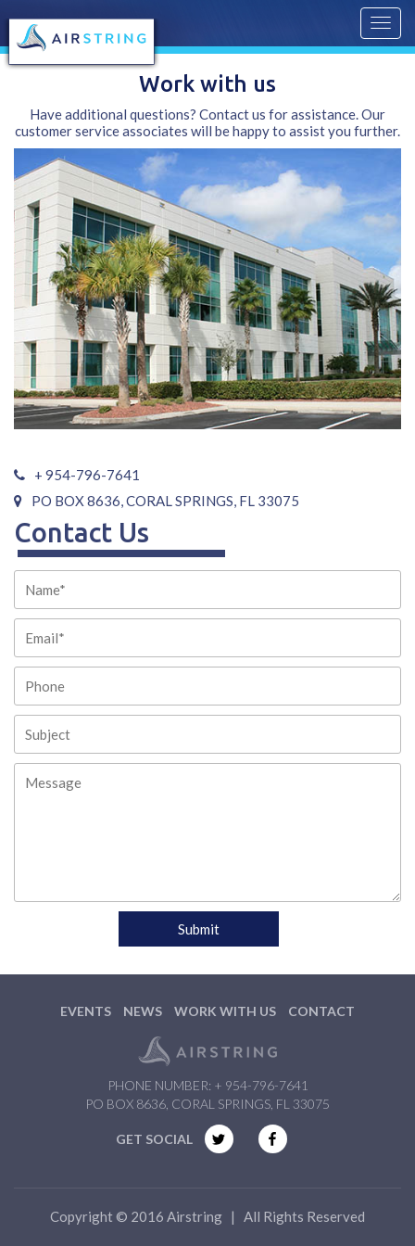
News (142, 1011)
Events (85, 1011)
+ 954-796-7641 (261, 1085)
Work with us (225, 1011)
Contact (321, 1011)
